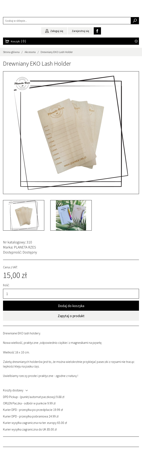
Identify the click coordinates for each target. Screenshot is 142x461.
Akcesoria (30, 52)
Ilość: (6, 285)
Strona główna (11, 52)
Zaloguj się (54, 31)
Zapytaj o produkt (71, 315)
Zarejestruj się (80, 31)
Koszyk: (18, 41)
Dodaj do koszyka (71, 305)
